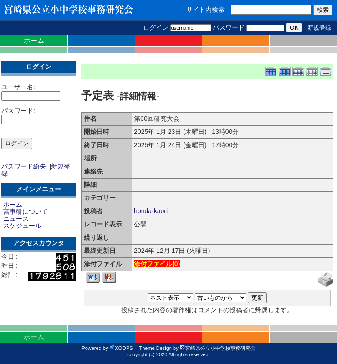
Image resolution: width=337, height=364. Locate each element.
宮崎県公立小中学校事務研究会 (217, 348)
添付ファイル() (157, 263)
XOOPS (121, 348)
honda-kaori (151, 211)
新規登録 (319, 27)
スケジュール (22, 225)
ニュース (16, 218)
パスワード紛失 (23, 166)
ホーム (34, 40)
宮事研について (25, 211)
